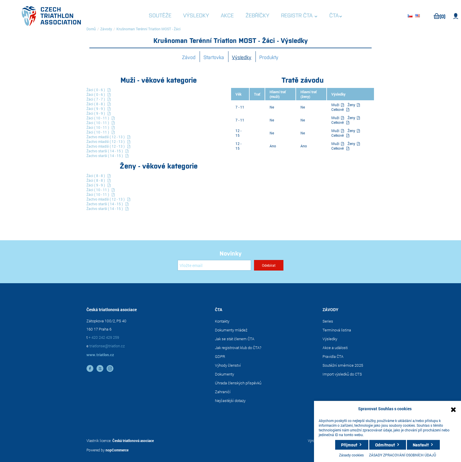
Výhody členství (228, 365)
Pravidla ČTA (333, 356)
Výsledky (241, 57)
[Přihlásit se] (214, 265)
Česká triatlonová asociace (133, 440)
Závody (106, 28)
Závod (189, 57)
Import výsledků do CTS (342, 374)
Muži (335, 104)
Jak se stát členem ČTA (234, 338)
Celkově (337, 109)
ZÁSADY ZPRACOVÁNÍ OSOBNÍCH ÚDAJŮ (402, 455)
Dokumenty (224, 374)
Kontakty (222, 321)
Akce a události (335, 347)
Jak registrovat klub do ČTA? (238, 347)
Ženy (352, 104)
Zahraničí (222, 391)
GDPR (220, 356)
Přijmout (349, 444)
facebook (89, 368)
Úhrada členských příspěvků (238, 383)
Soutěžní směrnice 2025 (343, 365)
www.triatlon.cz (100, 354)
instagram (109, 368)
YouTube (99, 368)
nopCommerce (117, 450)
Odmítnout (385, 444)
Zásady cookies (351, 455)
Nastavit (421, 444)
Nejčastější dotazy (230, 400)
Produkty (268, 57)
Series (328, 321)
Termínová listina (337, 330)
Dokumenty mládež (231, 330)
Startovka (213, 57)
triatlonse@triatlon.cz (107, 345)
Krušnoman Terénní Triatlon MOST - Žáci (148, 28)
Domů (91, 28)
